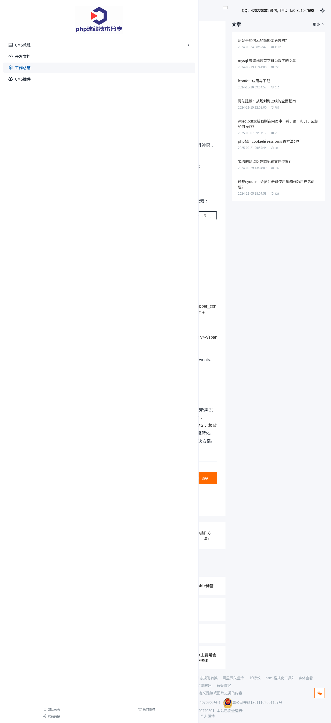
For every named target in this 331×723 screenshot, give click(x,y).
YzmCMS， (174, 425)
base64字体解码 (198, 685)
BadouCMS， (79, 425)
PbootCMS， (105, 425)
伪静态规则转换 (204, 677)
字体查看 (305, 677)
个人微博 (207, 716)
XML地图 (192, 716)
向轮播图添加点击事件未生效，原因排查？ (165, 450)
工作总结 (19, 67)
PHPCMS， (129, 425)
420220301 (205, 710)
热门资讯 (37, 709)
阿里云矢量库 (233, 677)
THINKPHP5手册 (173, 677)
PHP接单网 (97, 677)
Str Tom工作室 (115, 450)
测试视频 (148, 677)
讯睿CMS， (197, 425)
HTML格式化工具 (166, 685)
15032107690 (169, 710)
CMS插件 (19, 79)
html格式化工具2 (280, 677)
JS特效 (255, 677)
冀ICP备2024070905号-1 (201, 702)
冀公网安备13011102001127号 (252, 702)
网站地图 (175, 716)
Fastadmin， (192, 417)
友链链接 (15, 716)
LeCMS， (146, 417)
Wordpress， (93, 433)
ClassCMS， (167, 417)
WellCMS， (157, 433)
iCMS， (129, 417)
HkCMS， (115, 433)
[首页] (26, 20)
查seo (131, 677)
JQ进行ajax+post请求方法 (108, 535)
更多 (319, 24)
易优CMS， (151, 425)
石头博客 (223, 685)
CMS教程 (28, 45)
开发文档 (19, 56)
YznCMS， (135, 433)
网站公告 (15, 709)
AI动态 (116, 677)
